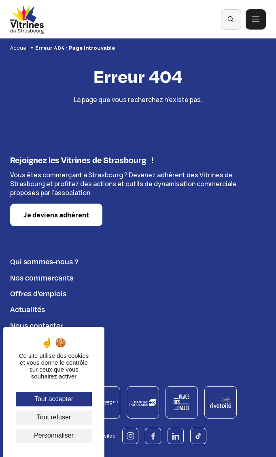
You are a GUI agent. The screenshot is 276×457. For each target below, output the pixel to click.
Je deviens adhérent (56, 214)
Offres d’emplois (38, 292)
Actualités (27, 308)
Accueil (19, 47)
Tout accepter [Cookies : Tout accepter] (53, 398)
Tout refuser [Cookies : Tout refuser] (54, 417)
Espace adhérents (40, 340)
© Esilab (105, 434)
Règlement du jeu (40, 356)
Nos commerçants (41, 276)
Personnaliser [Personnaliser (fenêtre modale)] (54, 435)
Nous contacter (36, 324)
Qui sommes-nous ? (44, 260)
